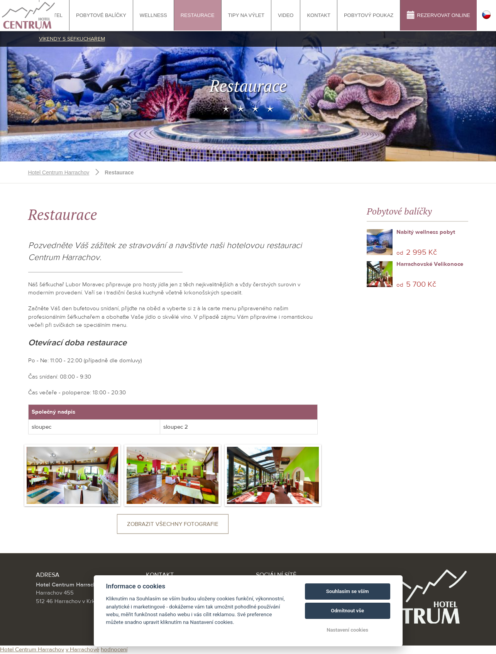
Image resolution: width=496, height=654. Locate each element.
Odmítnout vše (347, 610)
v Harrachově (82, 649)
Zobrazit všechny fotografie (172, 524)
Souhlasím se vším (347, 591)
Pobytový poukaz (368, 15)
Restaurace (198, 15)
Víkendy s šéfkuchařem (72, 38)
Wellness (153, 15)
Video (285, 15)
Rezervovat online (438, 15)
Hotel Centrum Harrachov (59, 172)
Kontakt (318, 15)
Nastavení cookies (347, 630)
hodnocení (114, 649)
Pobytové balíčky (101, 15)
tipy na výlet (246, 15)
